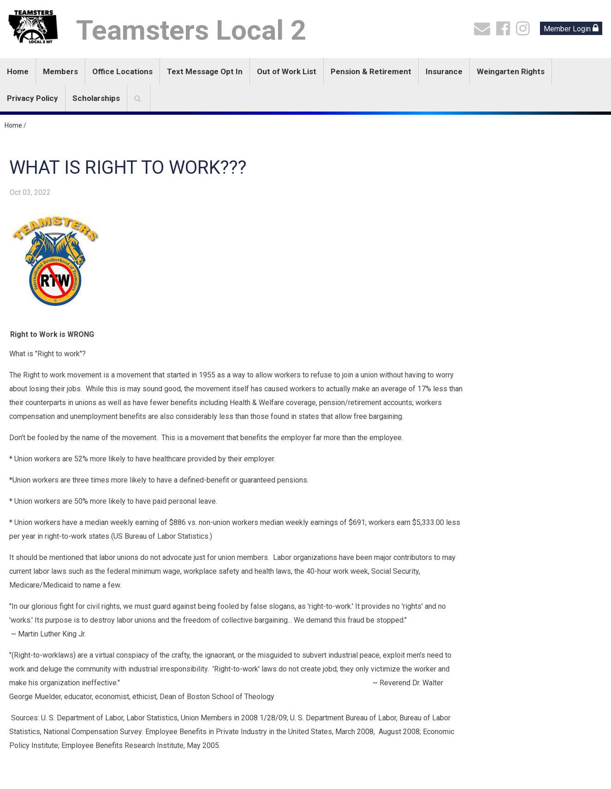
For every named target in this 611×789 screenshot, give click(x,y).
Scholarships (96, 98)
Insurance (444, 71)
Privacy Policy (32, 98)
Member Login (571, 28)
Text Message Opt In (205, 71)
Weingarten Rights (511, 71)
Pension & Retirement (371, 71)
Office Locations (122, 71)
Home (18, 71)
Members (60, 71)
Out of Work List (286, 71)
